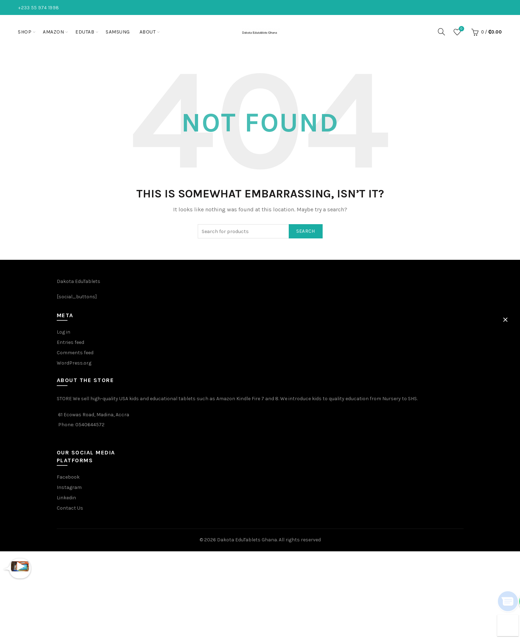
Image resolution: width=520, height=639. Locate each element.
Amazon (53, 32)
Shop (24, 32)
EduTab (84, 32)
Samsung (118, 32)
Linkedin (66, 498)
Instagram (69, 487)
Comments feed (75, 353)
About (148, 32)
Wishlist (461, 29)
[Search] (441, 31)
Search (305, 231)
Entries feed (70, 342)
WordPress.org (74, 363)
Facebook (68, 477)
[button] (505, 320)
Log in (63, 332)
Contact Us (70, 508)
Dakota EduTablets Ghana (247, 540)
